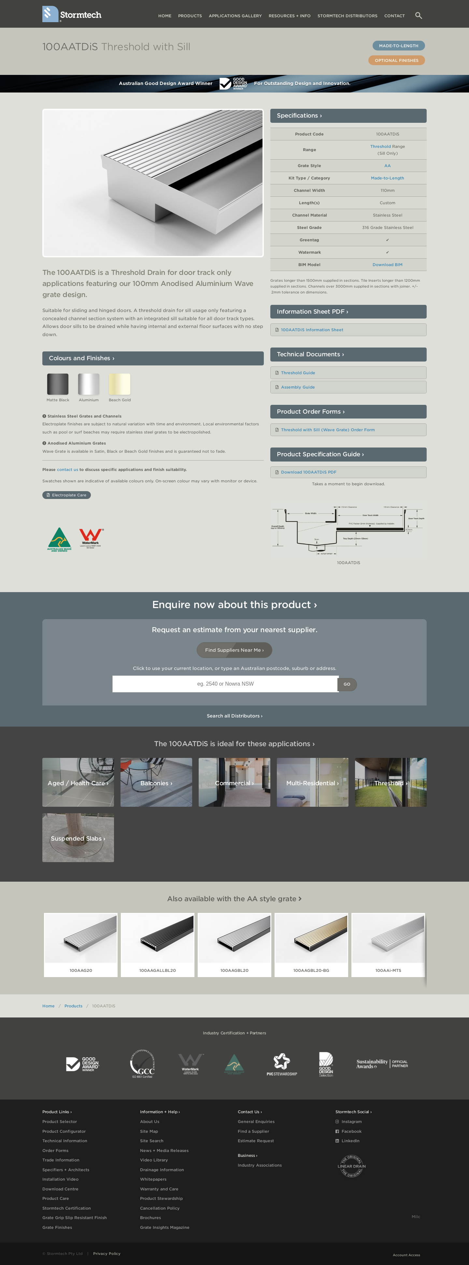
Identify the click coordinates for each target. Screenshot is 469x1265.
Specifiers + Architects (65, 1169)
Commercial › (234, 783)
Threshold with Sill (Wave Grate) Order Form (328, 429)
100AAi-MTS (388, 970)
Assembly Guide (298, 387)
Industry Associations (260, 1165)
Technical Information (64, 1140)
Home (164, 15)
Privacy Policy (107, 1253)
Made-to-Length (399, 45)
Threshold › (390, 783)
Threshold (380, 146)
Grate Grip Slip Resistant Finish (74, 1217)
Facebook (348, 1131)
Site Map (149, 1131)
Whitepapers (153, 1179)
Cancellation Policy (160, 1208)
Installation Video (60, 1179)
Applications (235, 15)
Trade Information (60, 1160)
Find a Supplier (253, 1131)
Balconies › (156, 783)
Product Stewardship (161, 1198)
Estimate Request (256, 1140)
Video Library (154, 1160)
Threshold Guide (298, 372)
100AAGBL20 (234, 970)
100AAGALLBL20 (157, 970)
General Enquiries (256, 1121)
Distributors (347, 15)
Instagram (348, 1121)
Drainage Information (162, 1169)
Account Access (406, 1255)
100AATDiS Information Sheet (312, 329)
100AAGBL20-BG (311, 970)
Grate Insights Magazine (165, 1227)
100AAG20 (81, 970)
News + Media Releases (164, 1150)
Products (190, 15)
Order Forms (55, 1150)
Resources (290, 15)
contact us (67, 469)
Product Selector (59, 1121)
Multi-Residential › (312, 783)
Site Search (151, 1140)
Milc (416, 1216)
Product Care (55, 1198)
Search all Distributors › (235, 715)
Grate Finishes (57, 1227)
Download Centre (60, 1189)
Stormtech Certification (66, 1208)
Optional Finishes (397, 60)
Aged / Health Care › (78, 783)
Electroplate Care (66, 495)
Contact (394, 15)
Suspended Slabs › (78, 838)
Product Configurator (64, 1131)
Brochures (150, 1217)
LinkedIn (347, 1140)
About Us (149, 1121)
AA (387, 165)
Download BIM (388, 264)
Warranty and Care (159, 1189)
